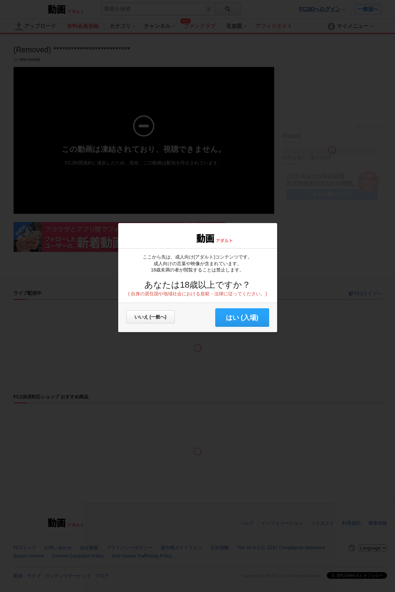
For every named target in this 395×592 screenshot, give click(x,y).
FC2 (178, 237)
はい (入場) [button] (242, 317)
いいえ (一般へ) (150, 317)
